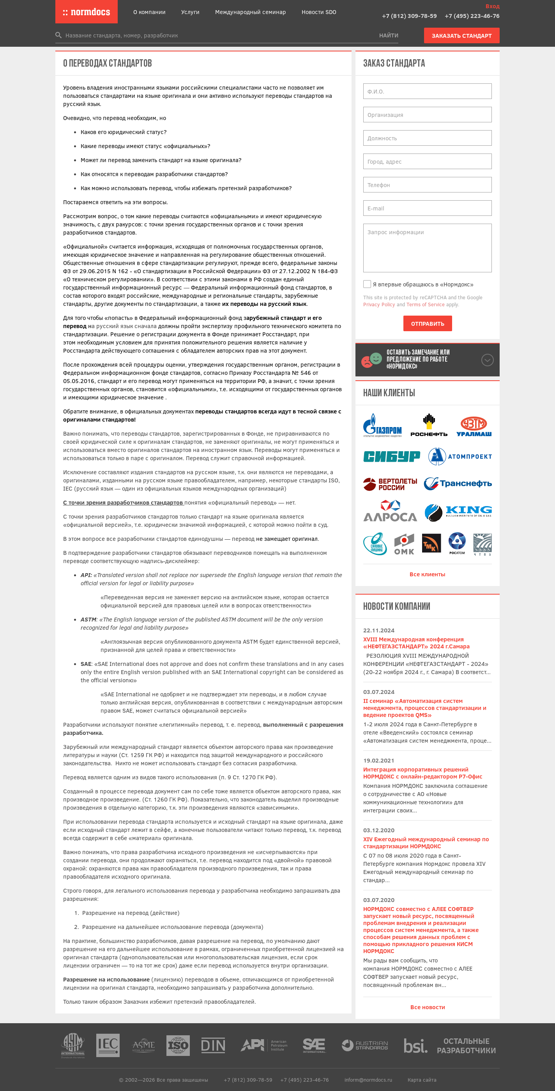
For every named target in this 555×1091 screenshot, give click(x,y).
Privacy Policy (379, 304)
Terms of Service (426, 304)
